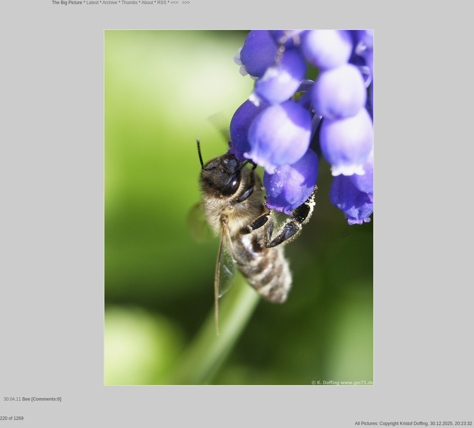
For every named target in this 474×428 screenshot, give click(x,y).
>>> (186, 2)
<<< (174, 2)
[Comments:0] (46, 399)
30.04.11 (12, 399)
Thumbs (129, 2)
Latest (92, 2)
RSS (162, 2)
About (147, 2)
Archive (110, 2)
